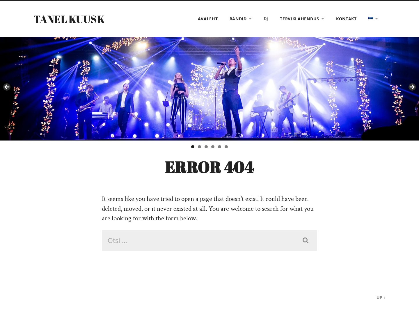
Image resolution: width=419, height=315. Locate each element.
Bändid (238, 18)
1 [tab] (192, 146)
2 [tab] (199, 146)
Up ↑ (381, 297)
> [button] (411, 87)
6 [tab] (226, 146)
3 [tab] (206, 146)
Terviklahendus (299, 18)
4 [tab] (212, 146)
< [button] (7, 87)
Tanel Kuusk (69, 19)
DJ (266, 18)
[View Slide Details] (209, 89)
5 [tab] (219, 146)
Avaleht (208, 18)
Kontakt (346, 18)
